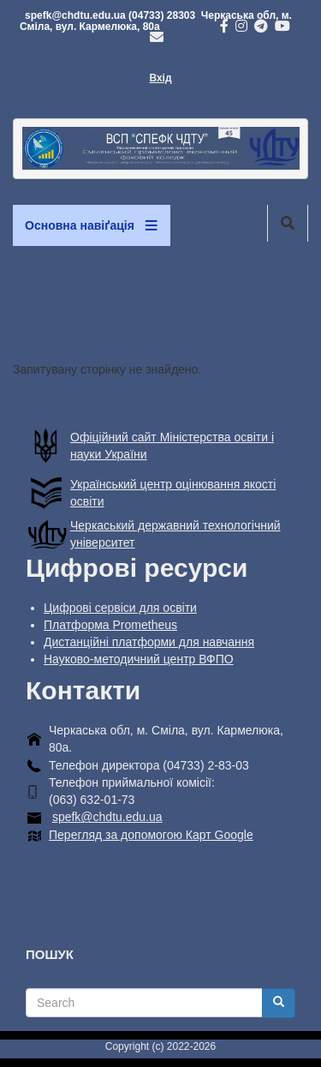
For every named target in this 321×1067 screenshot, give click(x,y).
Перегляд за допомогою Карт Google (151, 835)
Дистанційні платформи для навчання (149, 642)
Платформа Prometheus (110, 625)
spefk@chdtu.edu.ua (107, 817)
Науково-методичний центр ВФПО (139, 659)
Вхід (160, 78)
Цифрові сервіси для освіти (120, 607)
